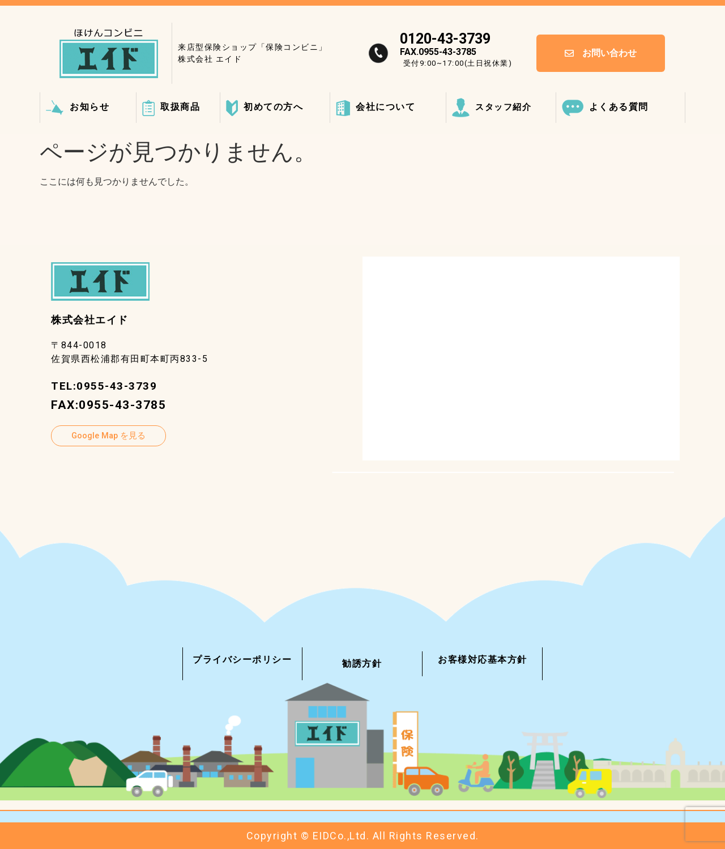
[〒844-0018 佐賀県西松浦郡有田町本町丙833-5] (521, 358)
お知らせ (77, 106)
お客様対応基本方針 (482, 659)
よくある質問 (605, 106)
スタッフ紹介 (491, 107)
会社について (375, 106)
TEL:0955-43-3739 (108, 385)
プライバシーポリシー (242, 659)
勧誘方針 (362, 663)
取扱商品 (171, 106)
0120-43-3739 (445, 39)
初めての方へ (264, 106)
